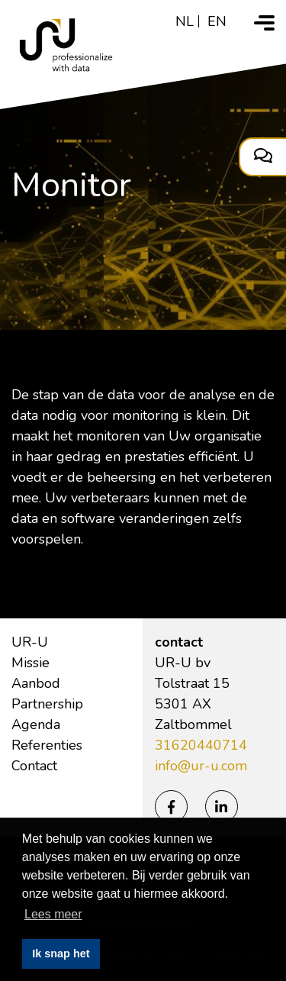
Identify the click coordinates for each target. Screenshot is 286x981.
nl (184, 21)
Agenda (35, 724)
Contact (34, 766)
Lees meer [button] (53, 914)
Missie (30, 662)
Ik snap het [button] (60, 953)
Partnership (47, 704)
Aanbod (35, 683)
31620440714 (201, 745)
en (217, 21)
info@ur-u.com (201, 766)
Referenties (46, 745)
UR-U (29, 642)
